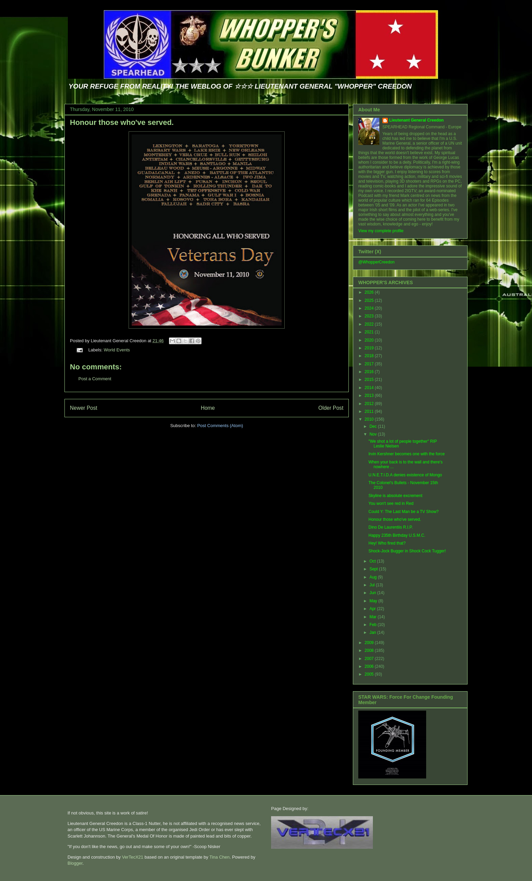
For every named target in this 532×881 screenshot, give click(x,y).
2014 (370, 387)
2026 (370, 292)
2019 (370, 348)
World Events (117, 349)
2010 (370, 419)
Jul (372, 585)
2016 (370, 371)
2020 (370, 340)
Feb (373, 624)
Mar (373, 616)
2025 (370, 300)
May (373, 601)
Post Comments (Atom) (220, 425)
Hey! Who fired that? (386, 543)
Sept (374, 569)
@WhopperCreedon (376, 262)
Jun (373, 592)
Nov (373, 434)
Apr (373, 608)
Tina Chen (219, 857)
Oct (373, 561)
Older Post (330, 408)
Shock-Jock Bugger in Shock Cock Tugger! (407, 551)
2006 (370, 666)
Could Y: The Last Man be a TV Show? (403, 511)
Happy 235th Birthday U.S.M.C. (396, 535)
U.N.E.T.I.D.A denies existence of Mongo (405, 475)
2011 (370, 411)
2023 (370, 316)
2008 (370, 650)
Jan (373, 632)
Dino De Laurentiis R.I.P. (390, 527)
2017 (370, 364)
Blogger (75, 863)
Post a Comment (94, 378)
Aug (373, 577)
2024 (370, 308)
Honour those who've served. (122, 122)
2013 (370, 395)
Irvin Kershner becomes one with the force (406, 454)
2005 (370, 674)
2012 (370, 403)
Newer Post (83, 408)
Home (208, 408)
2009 (370, 642)
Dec (373, 426)
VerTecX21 (132, 857)
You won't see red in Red (391, 503)
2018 (370, 355)
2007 (370, 658)
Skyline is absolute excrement (395, 495)
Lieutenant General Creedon (416, 120)
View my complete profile (380, 230)
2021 (370, 332)
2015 (370, 379)
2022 (370, 324)
